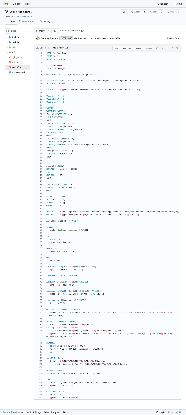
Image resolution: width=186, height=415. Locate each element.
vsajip (13, 11)
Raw (116, 48)
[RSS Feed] (124, 11)
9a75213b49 (66, 38)
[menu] (161, 412)
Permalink (127, 48)
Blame (138, 48)
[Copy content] (162, 48)
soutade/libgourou (24, 16)
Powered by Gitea (12, 412)
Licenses (172, 412)
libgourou (25, 11)
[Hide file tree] (7, 31)
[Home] (6, 4)
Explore (16, 3)
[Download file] (157, 48)
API (180, 412)
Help (27, 3)
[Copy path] (82, 31)
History (149, 48)
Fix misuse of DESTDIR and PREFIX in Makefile (97, 38)
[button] (55, 30)
